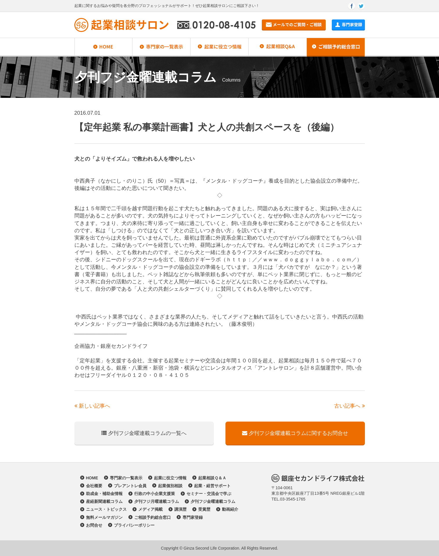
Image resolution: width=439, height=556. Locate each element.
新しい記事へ (92, 406)
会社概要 (94, 485)
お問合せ (94, 525)
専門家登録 (192, 517)
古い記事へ (349, 406)
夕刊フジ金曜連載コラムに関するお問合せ (295, 433)
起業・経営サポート (212, 485)
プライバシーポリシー (134, 525)
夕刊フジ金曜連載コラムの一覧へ (144, 433)
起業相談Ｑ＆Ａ (212, 478)
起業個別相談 (170, 485)
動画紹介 (230, 509)
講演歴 (180, 509)
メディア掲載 (150, 509)
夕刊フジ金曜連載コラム (213, 501)
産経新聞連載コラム (104, 501)
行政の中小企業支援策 (154, 493)
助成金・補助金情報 (104, 493)
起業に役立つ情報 (170, 478)
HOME (92, 478)
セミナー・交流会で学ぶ (209, 493)
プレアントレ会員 (130, 485)
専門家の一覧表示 (126, 478)
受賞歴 (204, 509)
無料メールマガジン (104, 517)
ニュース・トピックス (106, 509)
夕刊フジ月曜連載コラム (156, 501)
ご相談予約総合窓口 (152, 517)
